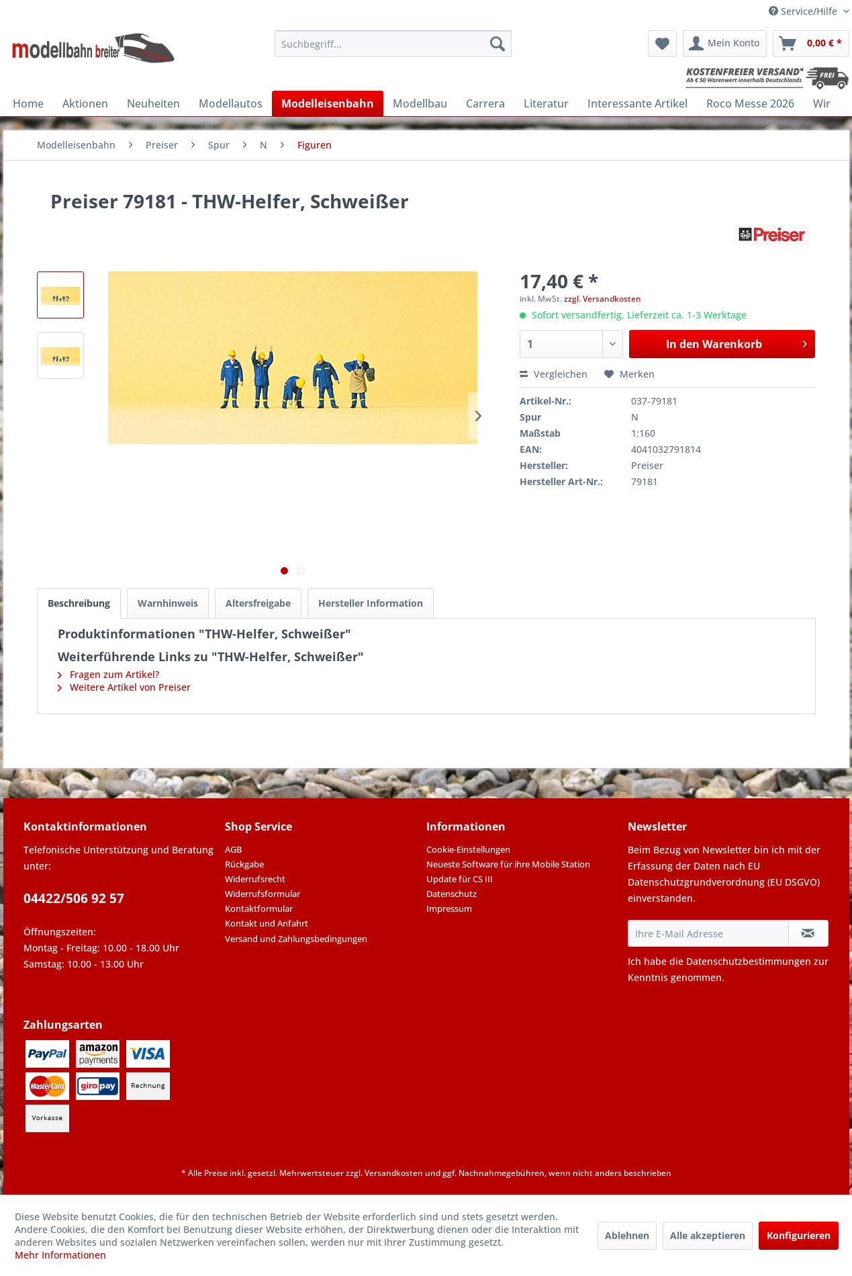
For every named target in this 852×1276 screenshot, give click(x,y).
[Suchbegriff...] (393, 43)
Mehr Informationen (60, 1254)
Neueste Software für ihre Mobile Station (508, 864)
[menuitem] (393, 43)
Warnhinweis (168, 603)
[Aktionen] (85, 103)
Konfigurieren (799, 1235)
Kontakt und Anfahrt (266, 923)
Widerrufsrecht (255, 879)
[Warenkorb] (811, 43)
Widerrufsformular (262, 894)
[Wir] (822, 103)
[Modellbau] (420, 103)
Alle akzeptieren (707, 1235)
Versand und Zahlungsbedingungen (296, 939)
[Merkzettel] (662, 43)
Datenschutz (451, 894)
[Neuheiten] (153, 103)
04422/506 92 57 (73, 898)
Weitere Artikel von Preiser (124, 687)
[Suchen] (497, 43)
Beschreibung (79, 603)
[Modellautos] (230, 103)
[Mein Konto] (725, 43)
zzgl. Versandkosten (602, 298)
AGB (233, 849)
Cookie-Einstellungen (468, 849)
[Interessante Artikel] (637, 103)
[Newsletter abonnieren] (808, 933)
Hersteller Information (370, 603)
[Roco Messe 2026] (750, 103)
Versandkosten (394, 1173)
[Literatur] (546, 103)
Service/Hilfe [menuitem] (804, 11)
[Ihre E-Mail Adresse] (708, 933)
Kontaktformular (259, 908)
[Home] (28, 103)
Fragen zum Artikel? (108, 674)
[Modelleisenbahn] (327, 103)
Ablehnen (627, 1235)
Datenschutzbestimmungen (748, 961)
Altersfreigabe (258, 603)
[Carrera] (485, 103)
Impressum (449, 908)
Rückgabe (244, 864)
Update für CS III (459, 879)
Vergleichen (553, 374)
